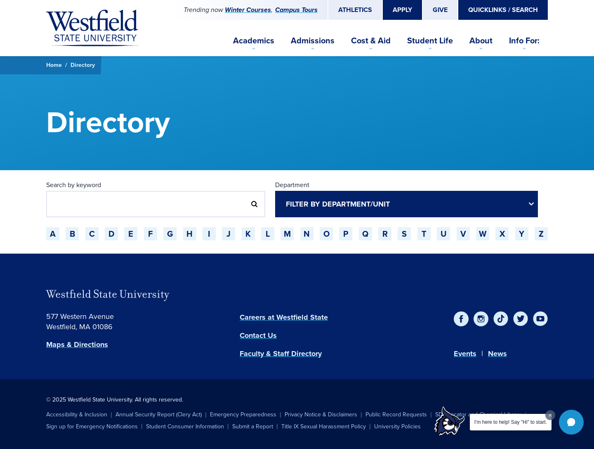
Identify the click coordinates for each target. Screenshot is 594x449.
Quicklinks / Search (503, 9)
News (497, 353)
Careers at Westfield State (284, 317)
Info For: (524, 40)
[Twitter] (520, 318)
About (481, 40)
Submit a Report (252, 426)
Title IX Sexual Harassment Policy (323, 426)
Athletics (355, 9)
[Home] (92, 28)
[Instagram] (481, 318)
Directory (83, 65)
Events (465, 353)
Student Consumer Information (185, 426)
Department (292, 185)
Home (54, 65)
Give (440, 9)
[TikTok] (500, 318)
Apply (402, 9)
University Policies (397, 426)
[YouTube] (540, 318)
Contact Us (258, 335)
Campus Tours (296, 9)
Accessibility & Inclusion (76, 414)
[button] (571, 422)
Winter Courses (248, 9)
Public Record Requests (396, 414)
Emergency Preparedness (243, 414)
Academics (253, 40)
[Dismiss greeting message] (550, 415)
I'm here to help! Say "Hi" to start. (510, 422)
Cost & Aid (371, 40)
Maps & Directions (77, 344)
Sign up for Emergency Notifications (92, 426)
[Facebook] (461, 318)
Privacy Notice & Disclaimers (321, 414)
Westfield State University (107, 294)
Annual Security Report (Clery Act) (159, 414)
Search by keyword (73, 185)
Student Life (430, 40)
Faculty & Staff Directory (281, 353)
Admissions (313, 40)
